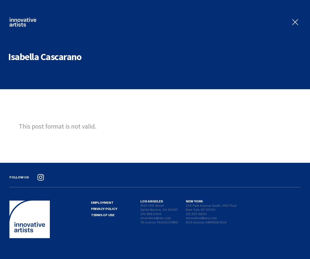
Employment (102, 202)
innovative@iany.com (201, 218)
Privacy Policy (104, 208)
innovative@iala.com (155, 218)
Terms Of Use (102, 215)
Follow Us (19, 177)
